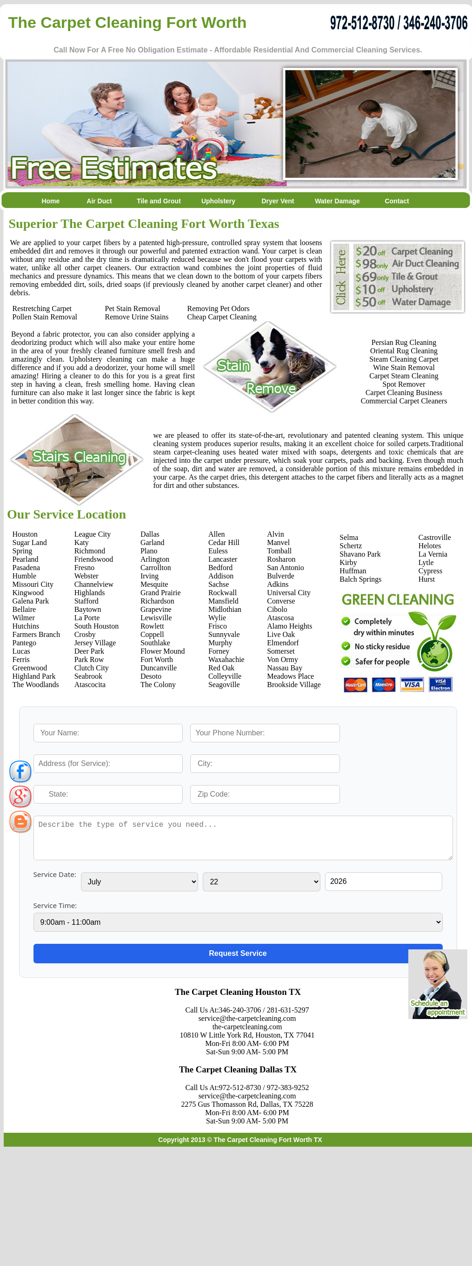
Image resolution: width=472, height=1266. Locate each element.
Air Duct (99, 201)
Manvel (278, 542)
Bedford (220, 567)
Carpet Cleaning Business (404, 392)
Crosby (85, 634)
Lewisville (156, 618)
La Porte (87, 618)
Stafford (86, 601)
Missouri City (33, 584)
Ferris (21, 659)
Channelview (93, 584)
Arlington (154, 559)
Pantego (25, 643)
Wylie (217, 618)
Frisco (217, 626)
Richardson (157, 601)
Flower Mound (162, 651)
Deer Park (89, 651)
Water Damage (337, 201)
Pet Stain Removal (132, 308)
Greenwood (30, 668)
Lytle (426, 562)
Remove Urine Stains (137, 317)
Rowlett (152, 626)
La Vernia (433, 554)
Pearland (26, 559)
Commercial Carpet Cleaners (404, 401)
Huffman (352, 571)
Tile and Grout (159, 201)
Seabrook (88, 676)
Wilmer (24, 618)
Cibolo (277, 609)
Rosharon (281, 559)
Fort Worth (156, 659)
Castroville (435, 537)
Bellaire (24, 609)
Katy (81, 542)
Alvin (275, 534)
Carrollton (155, 567)
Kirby (348, 562)
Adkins (277, 584)
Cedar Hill (223, 542)
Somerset (281, 651)
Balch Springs (360, 579)
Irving (149, 576)
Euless (218, 551)
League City (92, 534)
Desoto (150, 676)
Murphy (220, 643)
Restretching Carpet (42, 308)
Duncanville (158, 668)
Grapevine (156, 609)
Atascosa (280, 618)
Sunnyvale (224, 634)
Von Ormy (282, 659)
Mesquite (154, 584)
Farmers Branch (36, 634)
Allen (216, 534)
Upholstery (218, 201)
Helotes (430, 546)
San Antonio (285, 567)
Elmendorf (283, 643)
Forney (218, 651)
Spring (23, 551)
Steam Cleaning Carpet (403, 359)
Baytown (87, 609)
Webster (86, 576)
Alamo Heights (289, 626)
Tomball (279, 551)
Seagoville (224, 684)
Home (40, 201)
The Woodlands (36, 684)
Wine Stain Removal (404, 367)
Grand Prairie (160, 593)
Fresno (84, 567)
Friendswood (93, 559)
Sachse (218, 584)
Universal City (289, 593)
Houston (25, 534)
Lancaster (222, 559)
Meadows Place (290, 676)
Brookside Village (294, 684)
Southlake (155, 643)
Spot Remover (404, 384)
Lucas (21, 651)
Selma (348, 537)
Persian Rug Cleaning (404, 342)
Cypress (431, 571)
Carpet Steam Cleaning (403, 376)
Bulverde (280, 576)
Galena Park (31, 601)
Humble (25, 576)
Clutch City (91, 668)
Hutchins (26, 626)
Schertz (350, 546)
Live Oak (281, 634)
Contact (397, 201)
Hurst (427, 579)
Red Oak (221, 668)
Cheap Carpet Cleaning (222, 317)
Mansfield (223, 601)
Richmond (90, 551)
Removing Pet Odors (218, 308)
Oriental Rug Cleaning (404, 351)
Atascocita (90, 684)
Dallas (150, 534)
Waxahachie (226, 659)
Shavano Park (359, 554)
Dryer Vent (277, 201)
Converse (281, 601)
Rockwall (222, 593)
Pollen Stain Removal (45, 317)
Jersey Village (95, 643)
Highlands (89, 593)
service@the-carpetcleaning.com (247, 1018)
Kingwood (28, 593)
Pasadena (26, 567)
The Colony (158, 684)
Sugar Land (30, 542)
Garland (152, 542)
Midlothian (224, 609)
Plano (148, 551)
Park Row (89, 659)
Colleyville (224, 676)
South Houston (96, 626)
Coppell (152, 634)
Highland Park (34, 676)
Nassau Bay (284, 668)
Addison (220, 576)
